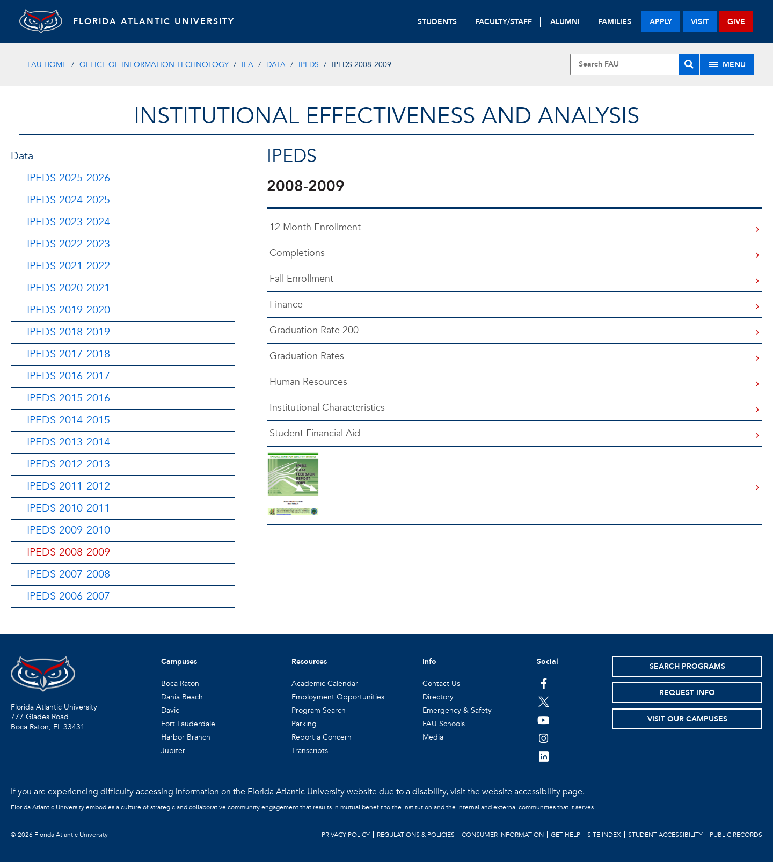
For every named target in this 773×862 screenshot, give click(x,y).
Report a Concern (321, 737)
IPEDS (308, 65)
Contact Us (441, 683)
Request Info (687, 693)
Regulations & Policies (416, 834)
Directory (438, 697)
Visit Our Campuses (687, 719)
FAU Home (47, 65)
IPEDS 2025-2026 (68, 178)
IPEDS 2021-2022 (68, 266)
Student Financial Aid (313, 433)
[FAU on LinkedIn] (543, 756)
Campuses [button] (179, 661)
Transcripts (309, 751)
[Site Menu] (727, 64)
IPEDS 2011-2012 (68, 486)
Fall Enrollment (300, 279)
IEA (247, 65)
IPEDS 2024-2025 (68, 200)
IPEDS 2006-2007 (68, 596)
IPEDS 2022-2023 (68, 244)
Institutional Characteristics (326, 407)
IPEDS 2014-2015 (68, 420)
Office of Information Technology (154, 65)
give (736, 22)
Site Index (604, 834)
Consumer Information (503, 834)
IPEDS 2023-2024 (68, 222)
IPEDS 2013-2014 (68, 442)
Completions (296, 253)
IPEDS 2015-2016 (68, 398)
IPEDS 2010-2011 (68, 508)
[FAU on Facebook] (543, 683)
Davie (170, 710)
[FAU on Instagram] (543, 738)
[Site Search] (634, 64)
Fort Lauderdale (188, 724)
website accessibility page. (533, 792)
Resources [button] (309, 661)
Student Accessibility (665, 834)
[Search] (689, 64)
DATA (276, 65)
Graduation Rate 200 (313, 330)
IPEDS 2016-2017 (68, 376)
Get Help (565, 834)
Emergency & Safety (457, 710)
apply (661, 22)
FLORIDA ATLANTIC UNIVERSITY (154, 21)
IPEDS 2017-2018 (68, 354)
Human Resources (307, 382)
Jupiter (173, 751)
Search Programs (687, 666)
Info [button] (429, 661)
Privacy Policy (346, 834)
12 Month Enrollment (314, 227)
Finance (285, 304)
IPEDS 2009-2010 (68, 530)
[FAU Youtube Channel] (543, 719)
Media (432, 737)
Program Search (318, 710)
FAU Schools (443, 724)
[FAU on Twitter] (543, 701)
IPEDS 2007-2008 (68, 574)
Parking (304, 724)
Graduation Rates (305, 356)
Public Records (736, 834)
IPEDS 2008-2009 (68, 552)
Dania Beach (182, 697)
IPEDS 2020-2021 (68, 288)
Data (22, 156)
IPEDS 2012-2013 (68, 464)
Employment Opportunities (337, 697)
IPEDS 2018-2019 (68, 332)
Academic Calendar (324, 683)
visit (700, 22)
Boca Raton (180, 683)
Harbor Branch (185, 737)
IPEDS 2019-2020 (68, 310)
